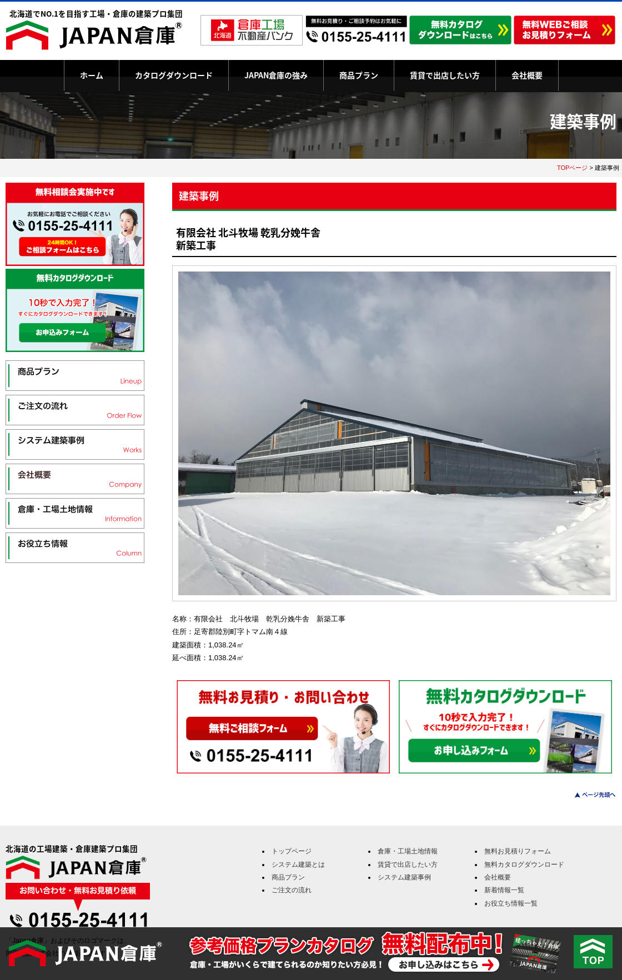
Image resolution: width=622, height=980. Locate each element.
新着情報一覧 (504, 890)
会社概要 (527, 75)
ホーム (91, 75)
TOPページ (572, 167)
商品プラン (358, 75)
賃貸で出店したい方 (445, 75)
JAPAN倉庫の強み (276, 75)
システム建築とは (298, 864)
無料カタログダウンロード (524, 864)
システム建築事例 (404, 877)
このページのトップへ (588, 795)
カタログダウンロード (174, 75)
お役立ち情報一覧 (511, 903)
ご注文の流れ (292, 890)
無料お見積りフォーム (517, 851)
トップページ (292, 851)
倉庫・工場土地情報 (408, 851)
